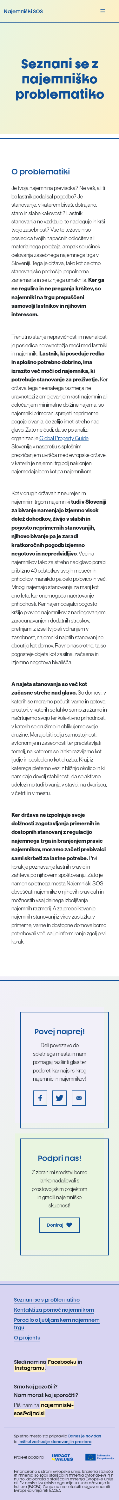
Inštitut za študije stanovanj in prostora (54, 1441)
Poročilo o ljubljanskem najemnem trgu (57, 1324)
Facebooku (62, 1362)
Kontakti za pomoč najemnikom (54, 1310)
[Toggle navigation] (102, 11)
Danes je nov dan (84, 1436)
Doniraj (59, 1225)
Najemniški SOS (23, 11)
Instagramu (29, 1368)
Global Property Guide (64, 438)
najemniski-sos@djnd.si (44, 1409)
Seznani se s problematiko (47, 1300)
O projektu (27, 1337)
